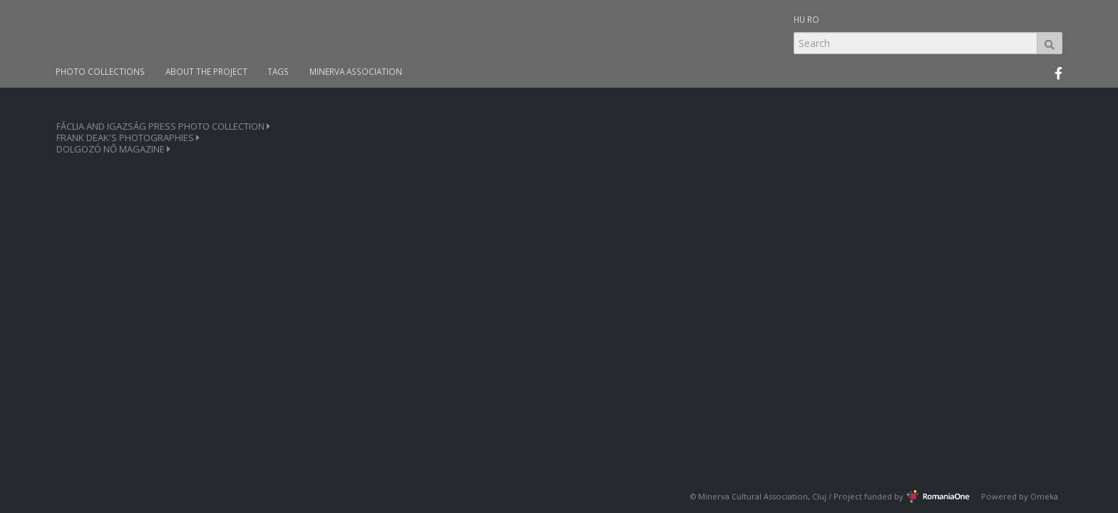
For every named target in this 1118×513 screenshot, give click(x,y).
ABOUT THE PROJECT (206, 71)
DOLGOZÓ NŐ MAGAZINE (113, 149)
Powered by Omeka (1019, 496)
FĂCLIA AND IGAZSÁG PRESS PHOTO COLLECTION (163, 126)
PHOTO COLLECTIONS (100, 71)
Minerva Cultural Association (753, 496)
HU (799, 19)
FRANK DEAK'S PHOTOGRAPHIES (128, 138)
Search (1049, 43)
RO (813, 19)
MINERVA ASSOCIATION (355, 71)
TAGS (278, 71)
